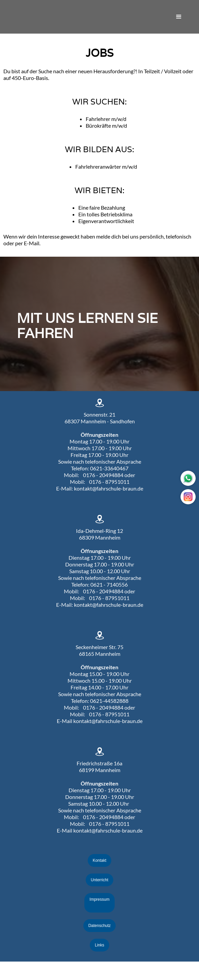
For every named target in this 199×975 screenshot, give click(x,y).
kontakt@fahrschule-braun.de (108, 488)
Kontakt (100, 860)
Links (99, 945)
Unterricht (99, 880)
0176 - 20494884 (103, 475)
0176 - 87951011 (109, 481)
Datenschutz (99, 925)
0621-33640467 (109, 468)
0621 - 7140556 (109, 584)
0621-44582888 (109, 700)
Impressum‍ (99, 899)
